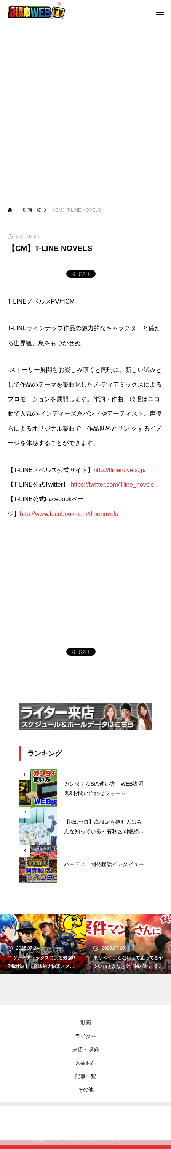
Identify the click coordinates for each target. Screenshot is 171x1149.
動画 (85, 1023)
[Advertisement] (85, 112)
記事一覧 (85, 1076)
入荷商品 (85, 1063)
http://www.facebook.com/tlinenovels (69, 514)
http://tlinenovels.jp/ (120, 470)
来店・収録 (85, 1049)
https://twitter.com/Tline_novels (112, 484)
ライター (85, 1036)
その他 (86, 1089)
